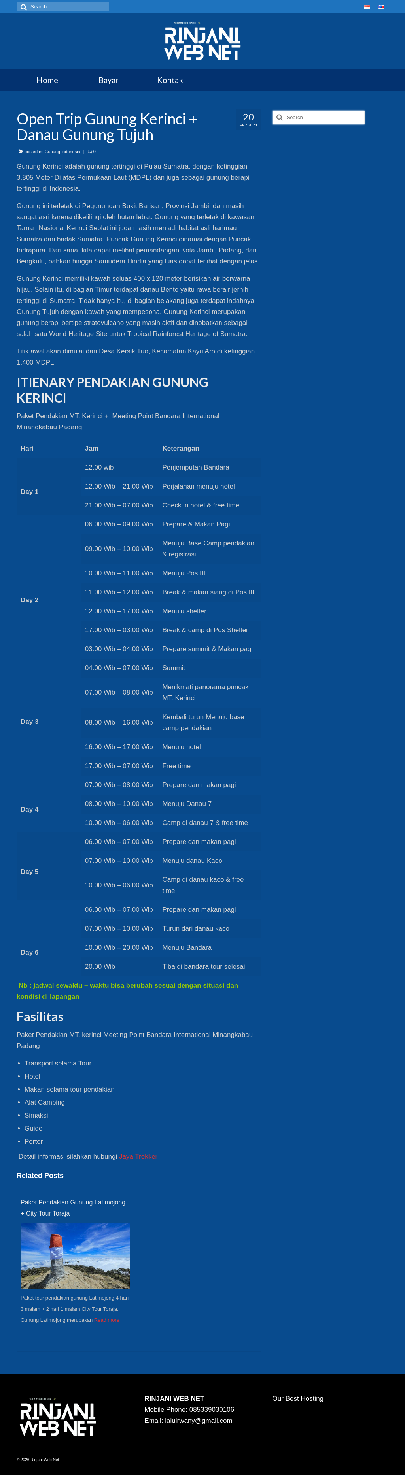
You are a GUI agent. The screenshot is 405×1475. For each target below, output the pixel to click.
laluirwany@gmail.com (198, 1420)
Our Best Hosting (298, 1398)
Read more (106, 1320)
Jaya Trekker (138, 1156)
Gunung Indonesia (62, 151)
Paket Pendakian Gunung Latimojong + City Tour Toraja (73, 1208)
